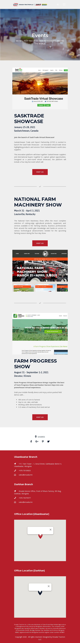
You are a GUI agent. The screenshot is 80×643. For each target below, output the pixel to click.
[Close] (50, 529)
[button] (40, 538)
